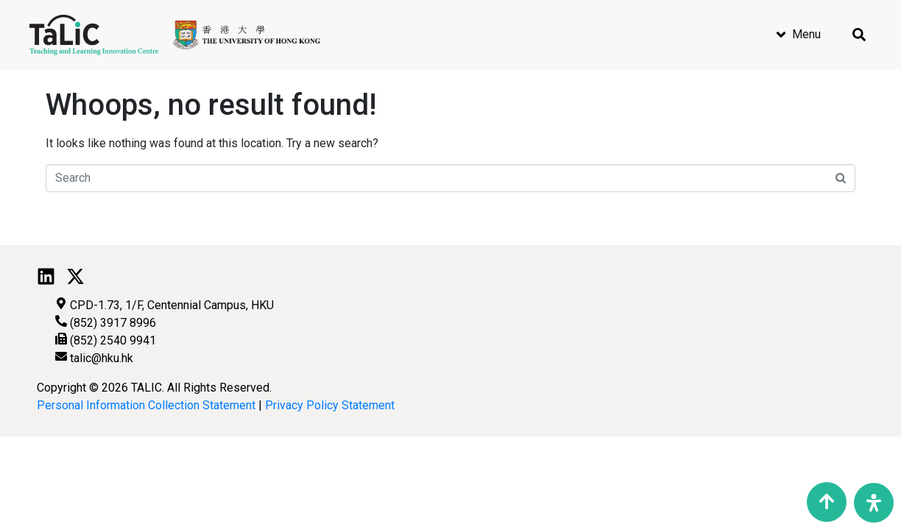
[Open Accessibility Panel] (874, 503)
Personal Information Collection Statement (146, 405)
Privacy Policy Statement (330, 405)
